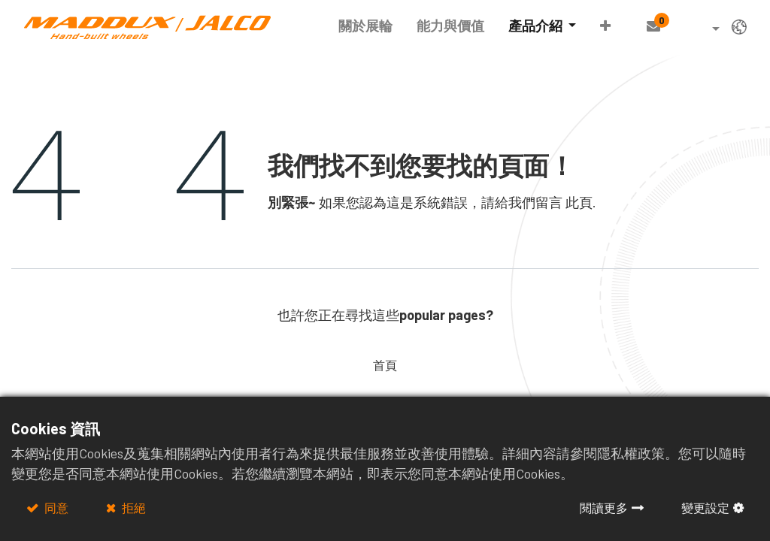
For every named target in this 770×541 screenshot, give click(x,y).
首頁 (385, 365)
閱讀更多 (604, 507)
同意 (55, 507)
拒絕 (133, 507)
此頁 (579, 202)
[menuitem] (365, 26)
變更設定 (705, 507)
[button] (605, 26)
